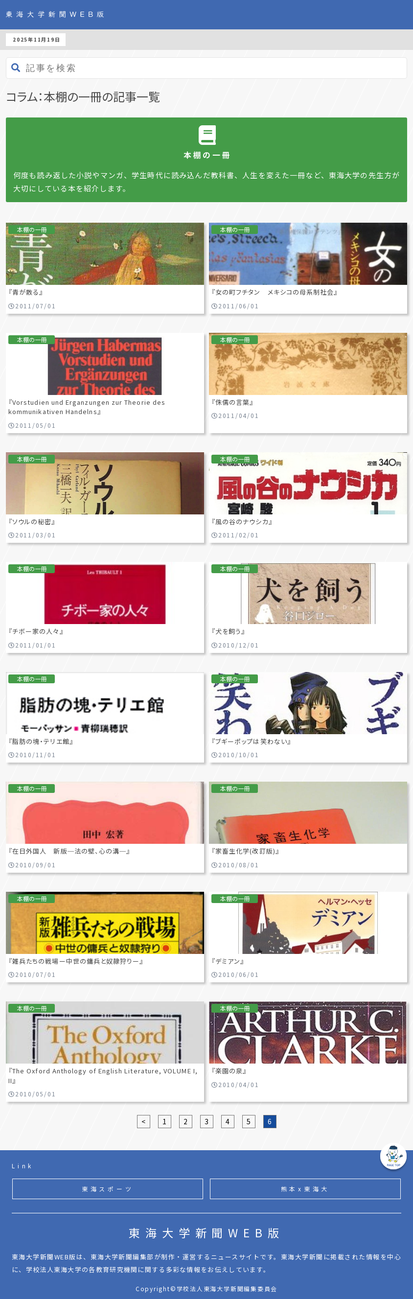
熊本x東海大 (305, 1188)
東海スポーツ (108, 1188)
